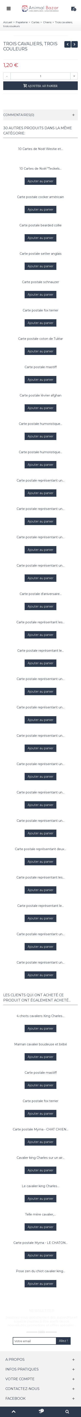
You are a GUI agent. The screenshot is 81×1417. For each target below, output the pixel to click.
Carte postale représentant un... (40, 480)
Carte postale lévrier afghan (40, 395)
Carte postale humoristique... (40, 424)
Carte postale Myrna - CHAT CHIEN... (40, 1129)
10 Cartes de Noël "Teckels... (41, 169)
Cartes (35, 22)
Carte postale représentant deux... (40, 849)
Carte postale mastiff (41, 367)
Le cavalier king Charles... (40, 1186)
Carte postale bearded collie (40, 225)
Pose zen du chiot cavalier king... (40, 1271)
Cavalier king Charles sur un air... (40, 1158)
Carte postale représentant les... (40, 622)
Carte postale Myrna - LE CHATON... (40, 1243)
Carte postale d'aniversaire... (41, 594)
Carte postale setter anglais (41, 254)
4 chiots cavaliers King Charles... (40, 1016)
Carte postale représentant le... (40, 651)
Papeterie (22, 22)
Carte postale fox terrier (40, 310)
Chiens (47, 22)
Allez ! (63, 1341)
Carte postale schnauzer (40, 282)
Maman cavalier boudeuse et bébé (40, 1044)
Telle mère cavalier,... (40, 1214)
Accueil (7, 22)
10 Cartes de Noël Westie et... (40, 149)
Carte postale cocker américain (40, 197)
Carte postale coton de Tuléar (40, 339)
